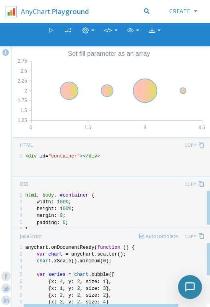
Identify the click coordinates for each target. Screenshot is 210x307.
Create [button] (183, 11)
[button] (133, 35)
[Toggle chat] (190, 287)
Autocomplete (162, 236)
